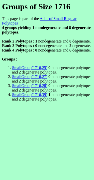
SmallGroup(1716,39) (29, 94)
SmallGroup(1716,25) (29, 68)
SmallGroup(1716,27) (29, 76)
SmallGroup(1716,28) (29, 86)
